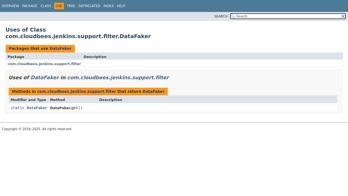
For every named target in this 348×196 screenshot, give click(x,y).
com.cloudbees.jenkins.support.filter (44, 64)
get (74, 108)
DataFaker (60, 48)
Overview (10, 6)
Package (29, 6)
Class (46, 6)
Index (109, 6)
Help (121, 6)
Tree (71, 6)
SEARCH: (221, 16)
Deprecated (89, 6)
